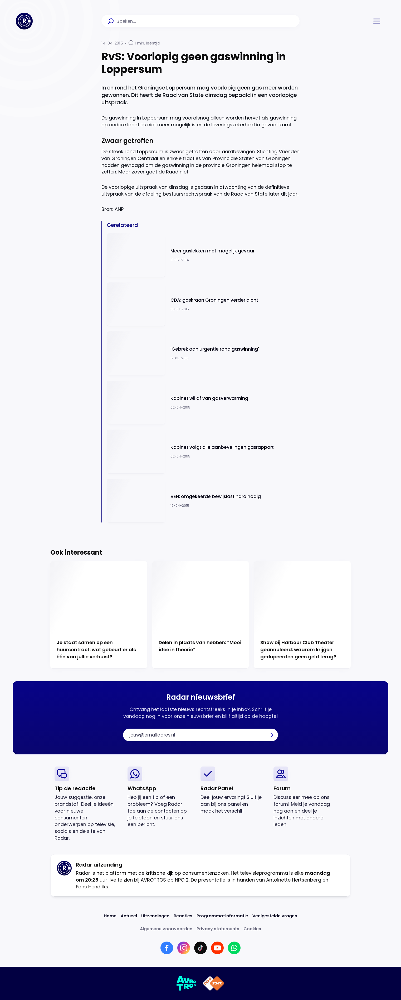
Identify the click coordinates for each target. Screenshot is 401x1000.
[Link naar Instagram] (183, 948)
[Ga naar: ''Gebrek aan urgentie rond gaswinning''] (203, 353)
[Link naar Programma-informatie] (222, 916)
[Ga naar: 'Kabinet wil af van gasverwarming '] (203, 403)
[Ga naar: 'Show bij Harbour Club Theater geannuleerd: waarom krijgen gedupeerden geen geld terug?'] (302, 615)
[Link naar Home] (110, 916)
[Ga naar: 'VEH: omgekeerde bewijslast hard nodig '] (203, 501)
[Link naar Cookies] (252, 929)
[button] (376, 21)
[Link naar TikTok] (200, 948)
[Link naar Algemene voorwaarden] (166, 929)
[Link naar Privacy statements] (218, 929)
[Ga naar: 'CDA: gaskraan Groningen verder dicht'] (203, 304)
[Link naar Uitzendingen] (155, 916)
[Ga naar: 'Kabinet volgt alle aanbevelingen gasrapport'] (203, 452)
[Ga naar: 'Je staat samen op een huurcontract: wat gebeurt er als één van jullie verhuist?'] (98, 615)
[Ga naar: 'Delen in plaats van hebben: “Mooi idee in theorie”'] (200, 615)
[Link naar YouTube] (217, 948)
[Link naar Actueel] (129, 916)
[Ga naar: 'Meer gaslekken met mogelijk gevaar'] (203, 255)
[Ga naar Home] (24, 21)
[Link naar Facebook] (166, 948)
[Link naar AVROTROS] (186, 983)
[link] (87, 804)
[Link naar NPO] (213, 983)
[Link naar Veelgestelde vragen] (274, 916)
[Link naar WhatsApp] (234, 948)
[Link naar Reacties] (183, 916)
